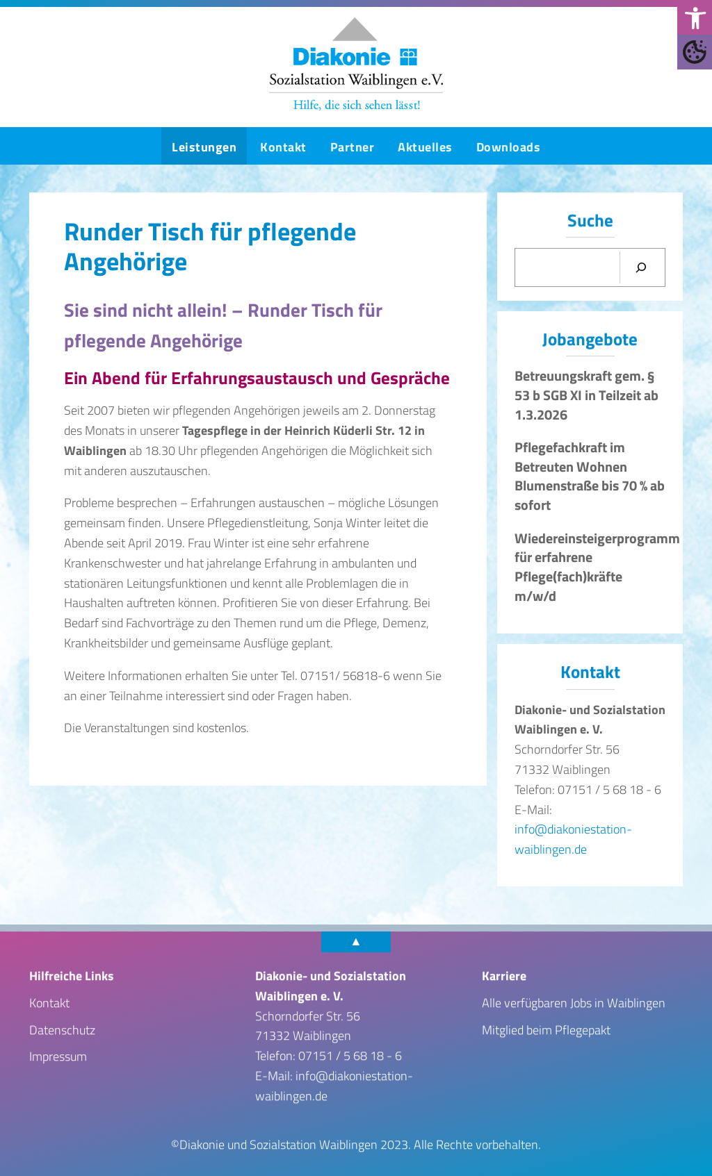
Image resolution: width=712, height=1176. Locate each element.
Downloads (508, 147)
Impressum (58, 1056)
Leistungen (204, 147)
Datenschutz (62, 1029)
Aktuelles (425, 147)
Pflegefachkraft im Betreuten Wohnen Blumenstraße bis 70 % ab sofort (590, 476)
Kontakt (283, 147)
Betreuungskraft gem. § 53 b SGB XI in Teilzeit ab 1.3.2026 (586, 394)
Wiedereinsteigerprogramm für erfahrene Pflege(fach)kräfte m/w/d (597, 567)
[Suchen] (641, 268)
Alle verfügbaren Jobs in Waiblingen (573, 1002)
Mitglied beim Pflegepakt (546, 1029)
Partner (352, 147)
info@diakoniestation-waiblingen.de (573, 839)
